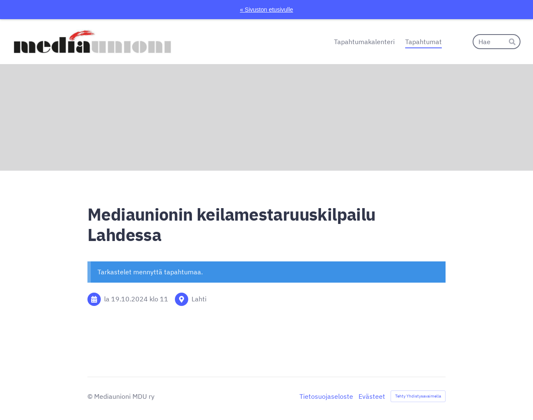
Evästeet (372, 396)
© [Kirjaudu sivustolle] (90, 396)
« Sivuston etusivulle (266, 9)
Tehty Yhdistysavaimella (418, 396)
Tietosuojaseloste (326, 396)
